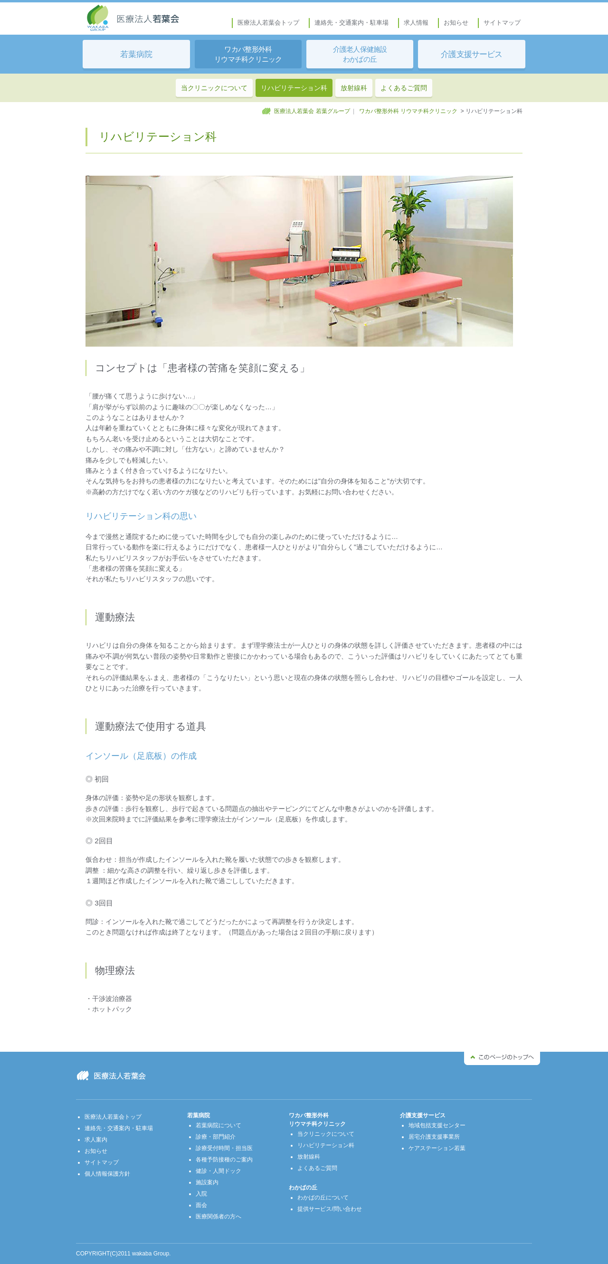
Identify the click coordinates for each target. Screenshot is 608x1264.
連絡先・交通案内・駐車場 (351, 22)
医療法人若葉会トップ (268, 22)
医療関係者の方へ (218, 1216)
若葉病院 (136, 54)
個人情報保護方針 (107, 1173)
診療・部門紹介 (216, 1136)
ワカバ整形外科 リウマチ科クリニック (248, 54)
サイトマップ (502, 22)
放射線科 (354, 88)
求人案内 (96, 1139)
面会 (201, 1205)
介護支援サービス (471, 54)
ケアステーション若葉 (437, 1148)
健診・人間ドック (218, 1171)
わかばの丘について (323, 1197)
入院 (201, 1193)
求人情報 (416, 22)
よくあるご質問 (403, 88)
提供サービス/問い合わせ (329, 1209)
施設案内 (207, 1182)
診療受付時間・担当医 (224, 1148)
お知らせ (456, 22)
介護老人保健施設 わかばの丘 (360, 54)
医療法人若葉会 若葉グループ (312, 111)
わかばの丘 (303, 1187)
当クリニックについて (214, 88)
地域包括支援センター (437, 1125)
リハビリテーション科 (294, 88)
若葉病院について (218, 1125)
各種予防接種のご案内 (224, 1159)
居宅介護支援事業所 (434, 1136)
